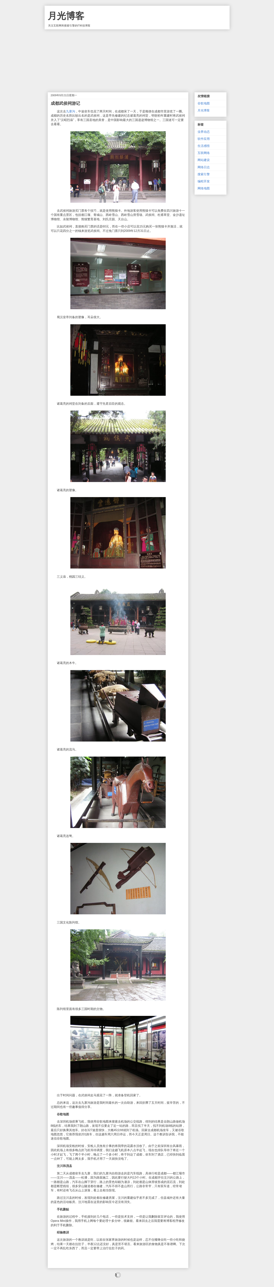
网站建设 (204, 160)
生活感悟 (204, 145)
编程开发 (204, 181)
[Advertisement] (137, 58)
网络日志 (204, 167)
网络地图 (204, 188)
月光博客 (66, 16)
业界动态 (204, 131)
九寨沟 (70, 111)
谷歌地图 (204, 103)
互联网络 (204, 153)
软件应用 (204, 138)
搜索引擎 (204, 174)
